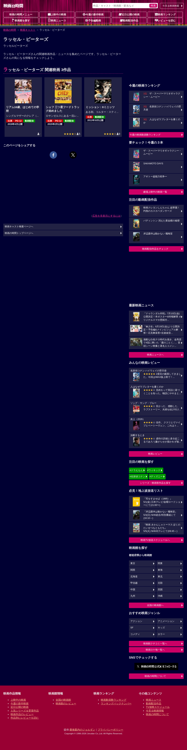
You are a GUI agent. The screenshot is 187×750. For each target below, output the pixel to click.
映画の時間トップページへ (19, 233)
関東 (160, 563)
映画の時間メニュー (20, 14)
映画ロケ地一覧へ (155, 649)
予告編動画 (93, 20)
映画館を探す (21, 20)
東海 (160, 570)
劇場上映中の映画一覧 (155, 191)
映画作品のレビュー (22, 714)
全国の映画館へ (155, 605)
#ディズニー (156, 476)
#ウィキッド (153, 470)
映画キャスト (27, 29)
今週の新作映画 (93, 14)
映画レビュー (155, 453)
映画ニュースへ (155, 354)
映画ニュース (57, 20)
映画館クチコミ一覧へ (155, 643)
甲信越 (134, 583)
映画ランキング (165, 14)
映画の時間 (9, 29)
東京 (132, 563)
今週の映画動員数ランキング (145, 134)
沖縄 (160, 596)
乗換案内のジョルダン (82, 729)
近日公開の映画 (129, 14)
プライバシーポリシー (110, 729)
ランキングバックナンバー (116, 703)
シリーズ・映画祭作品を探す (155, 483)
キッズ (161, 627)
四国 (160, 589)
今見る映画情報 (155, 710)
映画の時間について (155, 676)
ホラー (161, 634)
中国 (132, 589)
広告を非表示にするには (106, 215)
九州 (132, 596)
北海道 (134, 576)
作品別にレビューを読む (25, 717)
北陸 (160, 583)
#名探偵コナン (137, 476)
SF (131, 627)
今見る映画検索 (171, 5)
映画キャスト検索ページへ (19, 226)
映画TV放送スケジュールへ (155, 540)
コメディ (135, 634)
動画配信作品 (129, 20)
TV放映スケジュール (158, 706)
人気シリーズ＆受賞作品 (25, 710)
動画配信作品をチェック (155, 248)
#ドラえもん (136, 470)
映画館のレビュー (66, 703)
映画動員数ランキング (113, 699)
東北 (160, 576)
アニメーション (166, 621)
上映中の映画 (57, 14)
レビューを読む (165, 20)
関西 (132, 570)
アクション (136, 621)
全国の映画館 (63, 699)
